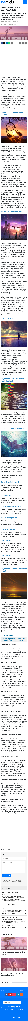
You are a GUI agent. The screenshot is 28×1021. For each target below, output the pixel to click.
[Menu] (25, 2)
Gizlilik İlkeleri (21, 990)
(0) (10, 904)
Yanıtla (4, 904)
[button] (20, 43)
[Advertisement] (14, 60)
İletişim (14, 990)
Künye (8, 990)
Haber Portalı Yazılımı (15, 1017)
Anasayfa (3, 990)
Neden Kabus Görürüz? (21, 639)
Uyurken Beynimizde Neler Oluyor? (9, 639)
